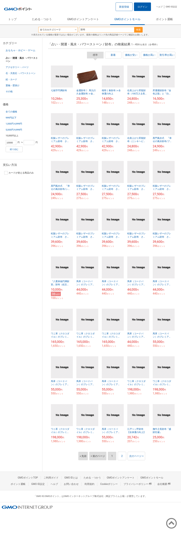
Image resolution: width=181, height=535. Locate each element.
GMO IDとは (71, 477)
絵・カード (11, 79)
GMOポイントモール (127, 19)
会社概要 (163, 484)
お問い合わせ (71, 484)
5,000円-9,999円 (14, 129)
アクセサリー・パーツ (17, 67)
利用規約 (89, 484)
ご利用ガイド (51, 477)
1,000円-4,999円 (14, 123)
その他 (9, 91)
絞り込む (14, 149)
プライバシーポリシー (137, 484)
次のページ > (136, 456)
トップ (12, 19)
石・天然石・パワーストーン (21, 73)
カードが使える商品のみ (19, 173)
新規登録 (124, 6)
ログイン (142, 6)
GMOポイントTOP (28, 477)
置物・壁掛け (12, 85)
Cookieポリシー (109, 484)
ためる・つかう (42, 19)
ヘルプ (159, 6)
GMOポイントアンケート (83, 19)
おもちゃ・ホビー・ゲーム (20, 50)
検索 (138, 29)
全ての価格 (11, 111)
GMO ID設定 (171, 6)
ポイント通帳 (164, 19)
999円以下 (11, 117)
